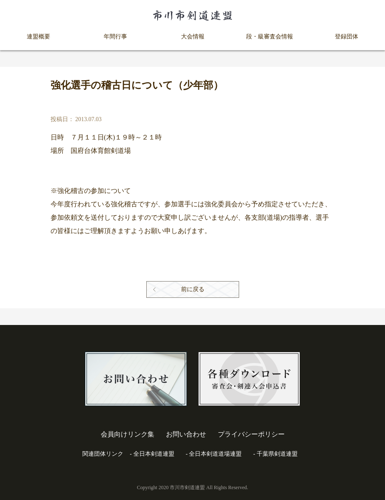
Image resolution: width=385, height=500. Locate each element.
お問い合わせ (186, 434)
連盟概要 (38, 36)
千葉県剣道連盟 (277, 454)
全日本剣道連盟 (153, 454)
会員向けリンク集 (127, 434)
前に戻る (192, 289)
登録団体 (346, 36)
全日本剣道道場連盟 (215, 454)
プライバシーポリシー (251, 434)
